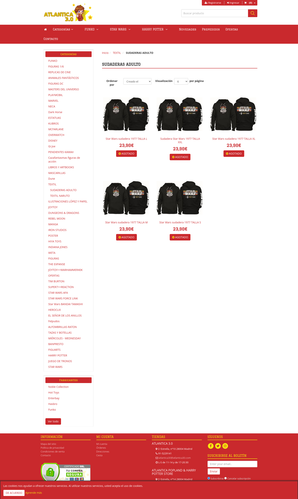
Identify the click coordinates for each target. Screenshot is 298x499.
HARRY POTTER (57, 346)
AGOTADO (126, 144)
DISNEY (52, 131)
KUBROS (53, 114)
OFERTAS (53, 266)
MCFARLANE (56, 119)
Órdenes (101, 438)
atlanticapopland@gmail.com (175, 478)
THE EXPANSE (56, 254)
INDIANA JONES (57, 237)
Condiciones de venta (52, 442)
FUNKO (52, 51)
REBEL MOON (56, 209)
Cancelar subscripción (239, 469)
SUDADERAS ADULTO (63, 180)
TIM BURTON (56, 272)
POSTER (53, 226)
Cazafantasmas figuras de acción (64, 150)
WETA (51, 243)
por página (196, 71)
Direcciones (102, 442)
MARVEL (53, 91)
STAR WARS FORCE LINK (63, 289)
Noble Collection (58, 377)
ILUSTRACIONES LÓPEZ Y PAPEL (67, 192)
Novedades (164, 29)
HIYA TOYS (54, 232)
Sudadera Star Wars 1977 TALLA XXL (180, 130)
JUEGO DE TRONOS (60, 351)
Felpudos (53, 311)
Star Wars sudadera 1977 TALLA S (180, 213)
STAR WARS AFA (58, 283)
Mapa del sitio (48, 434)
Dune (51, 169)
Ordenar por (112, 73)
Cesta (99, 445)
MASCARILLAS (57, 163)
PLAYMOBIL (55, 85)
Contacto (227, 29)
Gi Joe (51, 137)
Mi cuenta (101, 434)
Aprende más (33, 492)
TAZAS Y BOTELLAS (60, 323)
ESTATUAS (54, 108)
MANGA (53, 215)
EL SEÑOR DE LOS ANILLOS (65, 306)
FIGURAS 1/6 (56, 57)
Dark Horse (55, 102)
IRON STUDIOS (57, 220)
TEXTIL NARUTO (60, 186)
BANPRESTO (55, 334)
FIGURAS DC (55, 74)
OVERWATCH (56, 125)
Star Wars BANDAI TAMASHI (65, 294)
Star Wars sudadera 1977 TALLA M (126, 213)
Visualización (162, 71)
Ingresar (233, 2)
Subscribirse (217, 469)
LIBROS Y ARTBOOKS (61, 157)
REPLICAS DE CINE (59, 62)
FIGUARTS (54, 340)
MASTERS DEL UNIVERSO (63, 80)
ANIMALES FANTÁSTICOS (63, 68)
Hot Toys (53, 383)
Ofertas (208, 29)
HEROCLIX (54, 300)
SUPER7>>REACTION (61, 277)
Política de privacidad (52, 438)
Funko (52, 400)
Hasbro (52, 394)
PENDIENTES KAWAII (61, 142)
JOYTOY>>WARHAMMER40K (65, 260)
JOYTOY (53, 197)
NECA (51, 97)
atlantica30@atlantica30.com (175, 448)
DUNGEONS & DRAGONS (63, 203)
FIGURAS (53, 249)
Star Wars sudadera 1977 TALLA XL (233, 129)
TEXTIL (52, 175)
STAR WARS (55, 357)
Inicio (105, 43)
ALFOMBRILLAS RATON (62, 317)
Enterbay (53, 388)
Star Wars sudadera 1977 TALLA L (126, 129)
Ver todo (53, 412)
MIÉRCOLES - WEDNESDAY (64, 329)
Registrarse (213, 2)
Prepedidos (187, 29)
